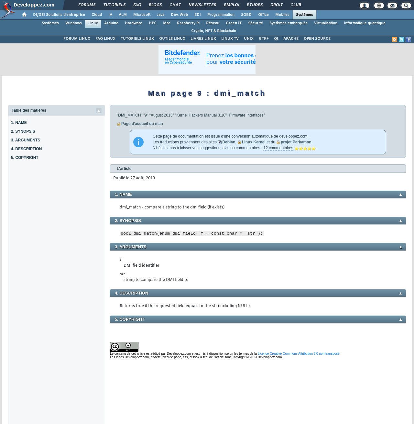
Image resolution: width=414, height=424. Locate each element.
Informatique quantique (365, 23)
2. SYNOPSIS (23, 131)
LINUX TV (230, 39)
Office (263, 15)
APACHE (291, 39)
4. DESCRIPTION (26, 149)
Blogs (155, 5)
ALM (123, 15)
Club (295, 5)
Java (160, 15)
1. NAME (19, 122)
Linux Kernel (254, 142)
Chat (175, 5)
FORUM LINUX (76, 39)
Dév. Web (179, 15)
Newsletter (202, 5)
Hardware (133, 23)
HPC (153, 23)
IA (110, 15)
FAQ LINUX (105, 39)
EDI (197, 15)
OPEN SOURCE (317, 39)
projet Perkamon (296, 142)
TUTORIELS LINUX (137, 39)
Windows (73, 23)
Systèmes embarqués (288, 23)
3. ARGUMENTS (25, 140)
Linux (93, 23)
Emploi (231, 5)
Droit (276, 5)
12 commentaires (278, 148)
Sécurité (255, 23)
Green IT (234, 23)
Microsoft (141, 15)
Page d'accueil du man (142, 123)
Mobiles (282, 15)
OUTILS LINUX (172, 39)
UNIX (249, 39)
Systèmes (304, 15)
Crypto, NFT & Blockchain (213, 31)
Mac (166, 23)
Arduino (111, 23)
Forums (86, 5)
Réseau (212, 23)
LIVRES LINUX (203, 39)
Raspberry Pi (188, 23)
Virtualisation (325, 23)
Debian (228, 142)
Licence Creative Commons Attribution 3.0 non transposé (299, 353)
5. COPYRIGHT (24, 157)
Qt (276, 39)
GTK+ (264, 39)
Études (254, 5)
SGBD (246, 15)
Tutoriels (114, 5)
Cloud (97, 15)
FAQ (136, 5)
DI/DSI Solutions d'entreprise (59, 15)
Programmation (220, 15)
